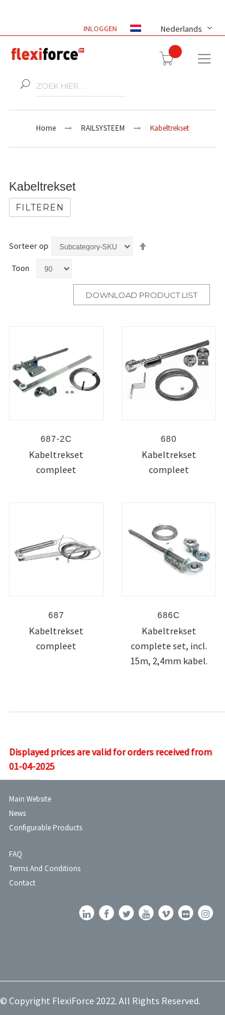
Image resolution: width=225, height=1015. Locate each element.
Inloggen (100, 28)
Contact (22, 883)
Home (46, 128)
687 (56, 615)
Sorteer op (29, 245)
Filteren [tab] (40, 207)
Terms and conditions (44, 868)
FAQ (15, 854)
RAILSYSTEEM (103, 128)
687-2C (56, 439)
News (17, 813)
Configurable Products (45, 828)
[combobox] (81, 86)
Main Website (30, 799)
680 (168, 439)
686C (169, 615)
